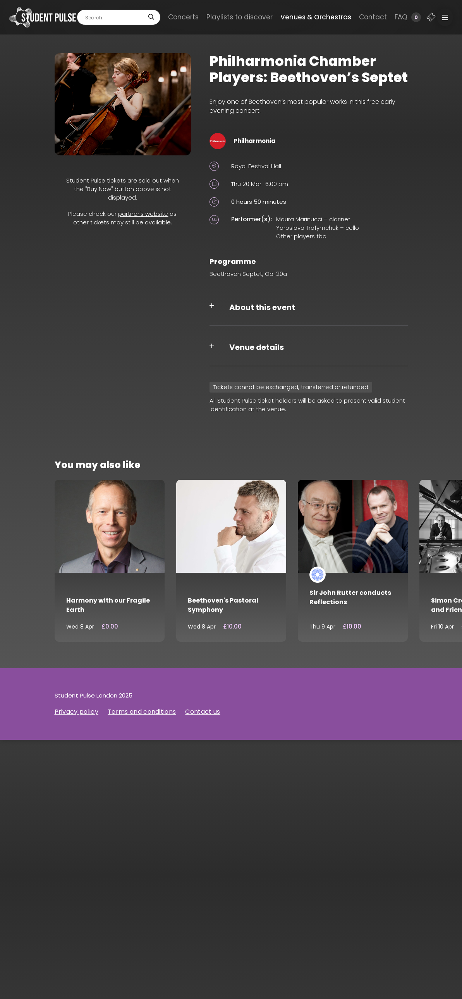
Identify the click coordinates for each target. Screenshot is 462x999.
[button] (445, 17)
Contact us (202, 711)
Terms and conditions (142, 711)
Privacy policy (76, 711)
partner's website (143, 214)
